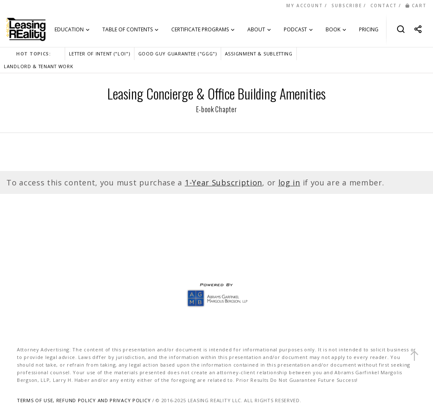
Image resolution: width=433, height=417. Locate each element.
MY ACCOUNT (304, 5)
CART (416, 5)
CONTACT (383, 5)
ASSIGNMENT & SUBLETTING (259, 53)
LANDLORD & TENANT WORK (38, 66)
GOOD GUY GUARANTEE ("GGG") (177, 53)
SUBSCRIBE (347, 5)
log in (289, 182)
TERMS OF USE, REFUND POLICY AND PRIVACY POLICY (84, 400)
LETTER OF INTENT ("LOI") (99, 53)
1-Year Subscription (223, 182)
